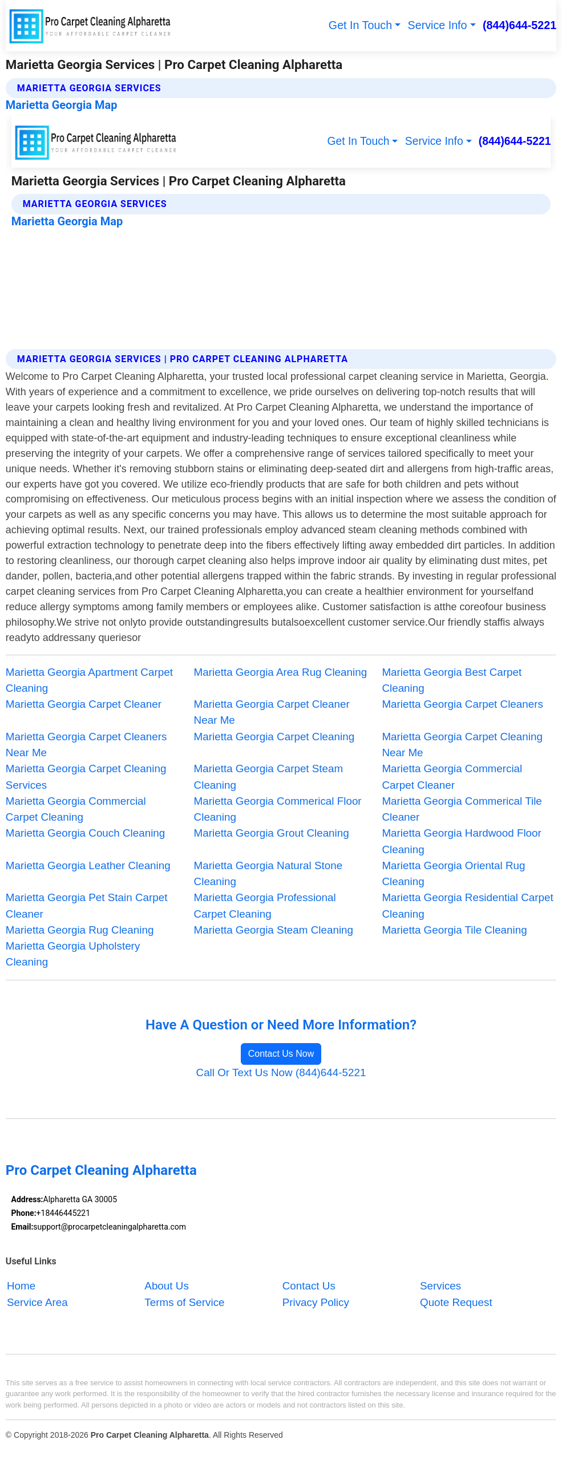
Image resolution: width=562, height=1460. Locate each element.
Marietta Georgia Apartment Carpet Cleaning (89, 680)
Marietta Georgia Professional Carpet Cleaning (265, 905)
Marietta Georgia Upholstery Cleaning (73, 954)
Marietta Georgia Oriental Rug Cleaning (453, 873)
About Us (166, 1286)
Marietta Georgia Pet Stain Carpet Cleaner (87, 905)
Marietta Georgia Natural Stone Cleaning (268, 873)
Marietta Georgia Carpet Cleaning (274, 737)
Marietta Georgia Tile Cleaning (454, 930)
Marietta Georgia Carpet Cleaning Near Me (462, 745)
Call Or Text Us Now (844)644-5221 (281, 1072)
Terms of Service (184, 1302)
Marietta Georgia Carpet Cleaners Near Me (86, 745)
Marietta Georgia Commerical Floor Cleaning (278, 809)
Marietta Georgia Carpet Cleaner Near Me (272, 712)
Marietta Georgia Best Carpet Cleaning (451, 680)
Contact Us (308, 1286)
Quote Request (456, 1302)
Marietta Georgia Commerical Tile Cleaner (461, 809)
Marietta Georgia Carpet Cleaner (83, 704)
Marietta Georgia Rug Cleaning (80, 930)
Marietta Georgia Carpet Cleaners (462, 704)
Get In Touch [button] (360, 25)
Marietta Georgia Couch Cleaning (85, 833)
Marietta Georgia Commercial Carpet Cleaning (76, 809)
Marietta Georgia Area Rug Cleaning (280, 672)
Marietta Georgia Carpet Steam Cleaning (268, 776)
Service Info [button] (437, 25)
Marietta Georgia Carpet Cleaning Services (86, 776)
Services (440, 1286)
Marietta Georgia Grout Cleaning (271, 833)
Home (21, 1286)
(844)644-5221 (519, 25)
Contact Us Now (281, 1053)
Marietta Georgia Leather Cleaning (88, 865)
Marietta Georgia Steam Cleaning (273, 930)
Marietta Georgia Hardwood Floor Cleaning (461, 841)
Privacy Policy (315, 1302)
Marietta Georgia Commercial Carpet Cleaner (452, 776)
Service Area (37, 1302)
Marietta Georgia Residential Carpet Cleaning (467, 905)
